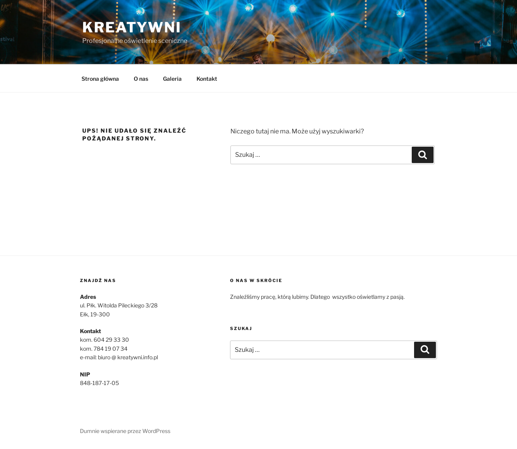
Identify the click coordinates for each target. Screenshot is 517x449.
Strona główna (100, 78)
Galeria (172, 78)
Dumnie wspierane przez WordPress (125, 431)
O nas (141, 78)
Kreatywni (132, 27)
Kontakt (207, 78)
